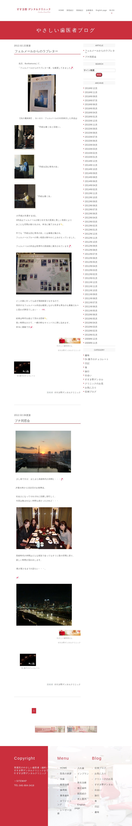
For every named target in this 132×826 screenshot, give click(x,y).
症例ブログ (90, 391)
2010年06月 (91, 314)
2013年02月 (91, 226)
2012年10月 (91, 242)
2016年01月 (91, 117)
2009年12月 (91, 339)
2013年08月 (91, 205)
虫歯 (62, 779)
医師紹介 (79, 10)
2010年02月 (91, 331)
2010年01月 (91, 335)
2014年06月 (91, 181)
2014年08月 (91, 177)
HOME (61, 10)
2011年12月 (91, 282)
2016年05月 (91, 108)
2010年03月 (91, 327)
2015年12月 (91, 120)
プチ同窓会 (22, 420)
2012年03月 (91, 270)
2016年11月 (91, 92)
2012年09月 (91, 246)
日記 (87, 363)
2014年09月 (91, 173)
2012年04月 (91, 266)
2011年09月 (91, 294)
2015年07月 (91, 137)
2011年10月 (91, 290)
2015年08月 (91, 133)
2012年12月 (91, 234)
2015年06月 (91, 141)
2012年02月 (91, 274)
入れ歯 (80, 768)
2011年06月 (91, 306)
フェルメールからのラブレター (36, 51)
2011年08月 (91, 298)
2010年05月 (91, 319)
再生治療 (82, 782)
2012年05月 (91, 262)
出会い (88, 375)
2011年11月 (91, 286)
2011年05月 (91, 310)
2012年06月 (91, 258)
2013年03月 (91, 221)
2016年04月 (91, 112)
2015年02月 (91, 153)
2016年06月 (91, 104)
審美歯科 (64, 795)
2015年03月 (91, 149)
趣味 (87, 355)
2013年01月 (91, 230)
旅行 (87, 371)
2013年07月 (91, 209)
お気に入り (90, 387)
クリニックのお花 (94, 383)
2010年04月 (91, 323)
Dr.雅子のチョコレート (97, 359)
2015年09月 (91, 129)
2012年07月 (91, 254)
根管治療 (64, 784)
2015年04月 (91, 145)
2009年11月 (91, 343)
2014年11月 (91, 165)
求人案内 (82, 799)
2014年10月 (91, 169)
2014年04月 (91, 185)
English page (101, 10)
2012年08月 (91, 250)
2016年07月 (91, 100)
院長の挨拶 (66, 773)
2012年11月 (91, 238)
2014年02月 (91, 189)
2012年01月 (91, 278)
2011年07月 (91, 302)
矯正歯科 (82, 788)
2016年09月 (91, 96)
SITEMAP (21, 781)
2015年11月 (91, 125)
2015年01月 (91, 157)
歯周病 (63, 790)
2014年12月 (91, 161)
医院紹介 (70, 10)
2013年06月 (91, 213)
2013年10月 (91, 197)
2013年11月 (91, 193)
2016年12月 (91, 88)
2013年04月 (91, 218)
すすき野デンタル (94, 379)
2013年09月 (91, 201)
